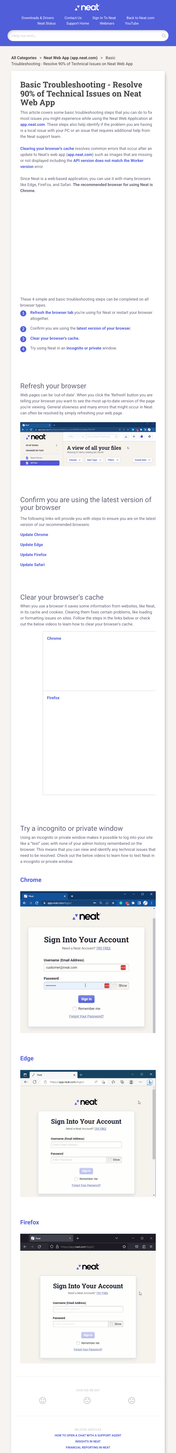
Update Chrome (34, 534)
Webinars (107, 24)
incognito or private (84, 348)
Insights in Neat (88, 1441)
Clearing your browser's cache (47, 148)
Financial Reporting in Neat (88, 1447)
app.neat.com (32, 124)
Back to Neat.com (140, 18)
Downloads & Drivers (38, 18)
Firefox (53, 697)
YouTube (131, 24)
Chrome (54, 638)
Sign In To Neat (104, 18)
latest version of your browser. (104, 328)
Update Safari (32, 564)
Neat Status (47, 24)
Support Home (77, 24)
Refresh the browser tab (51, 312)
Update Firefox (33, 554)
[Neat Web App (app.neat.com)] (71, 57)
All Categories (24, 57)
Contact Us (73, 18)
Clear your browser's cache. (55, 338)
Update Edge (31, 544)
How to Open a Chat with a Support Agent (88, 1435)
